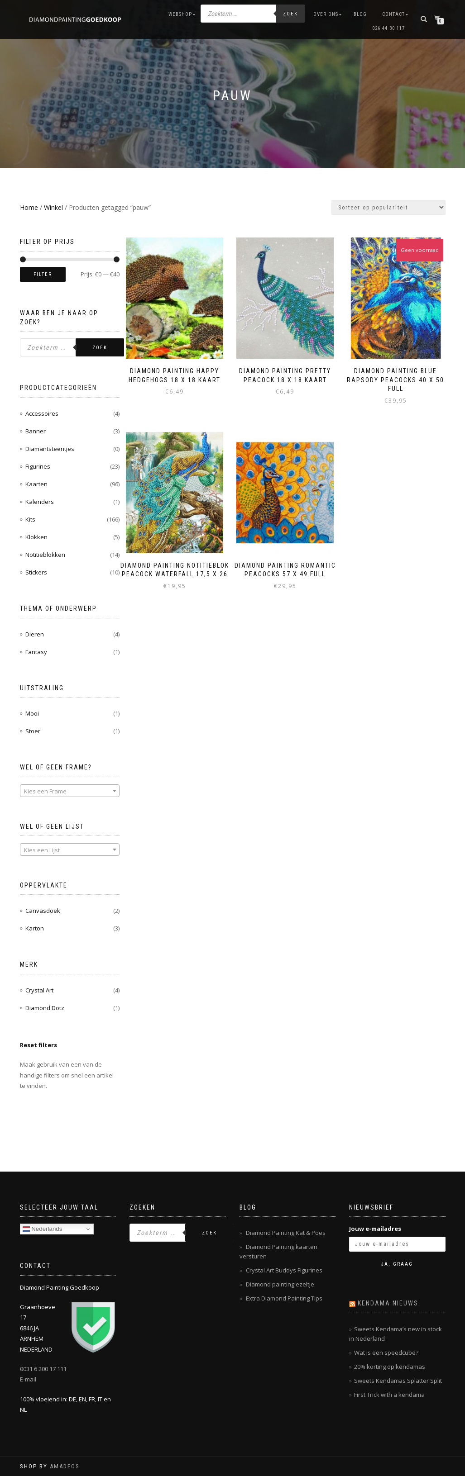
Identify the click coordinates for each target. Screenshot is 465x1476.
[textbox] (69, 791)
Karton (34, 928)
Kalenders (39, 502)
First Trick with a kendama (389, 1395)
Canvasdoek (42, 910)
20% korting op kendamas (389, 1366)
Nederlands (42, 1229)
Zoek (290, 14)
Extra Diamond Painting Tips (284, 1298)
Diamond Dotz (44, 1008)
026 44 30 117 (388, 28)
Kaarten (36, 484)
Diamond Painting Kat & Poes (286, 1233)
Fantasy (36, 652)
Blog (360, 14)
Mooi (32, 713)
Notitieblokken (45, 555)
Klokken (36, 537)
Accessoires (41, 413)
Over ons (325, 14)
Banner (35, 431)
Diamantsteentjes (49, 449)
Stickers (36, 572)
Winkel (53, 207)
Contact (393, 14)
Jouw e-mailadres (375, 1228)
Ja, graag (397, 1264)
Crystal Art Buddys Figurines (284, 1270)
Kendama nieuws (388, 1303)
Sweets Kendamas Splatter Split (398, 1380)
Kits (30, 519)
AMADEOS (65, 1466)
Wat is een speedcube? (386, 1352)
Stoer (32, 731)
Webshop (180, 14)
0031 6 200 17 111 (43, 1369)
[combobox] (70, 790)
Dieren (34, 634)
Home (29, 207)
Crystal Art (39, 990)
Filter (43, 274)
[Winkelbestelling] (388, 207)
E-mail (28, 1379)
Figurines (37, 466)
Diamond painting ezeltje (280, 1284)
